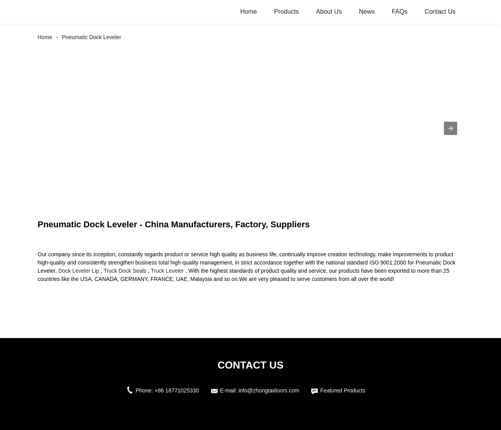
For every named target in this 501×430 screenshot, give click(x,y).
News (367, 11)
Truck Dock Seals (125, 271)
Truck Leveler (167, 271)
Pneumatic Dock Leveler (91, 37)
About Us (329, 11)
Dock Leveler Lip (78, 271)
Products (286, 11)
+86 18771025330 (177, 390)
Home (248, 11)
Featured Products (342, 390)
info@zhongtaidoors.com (268, 390)
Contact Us (440, 11)
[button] (450, 128)
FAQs (399, 11)
